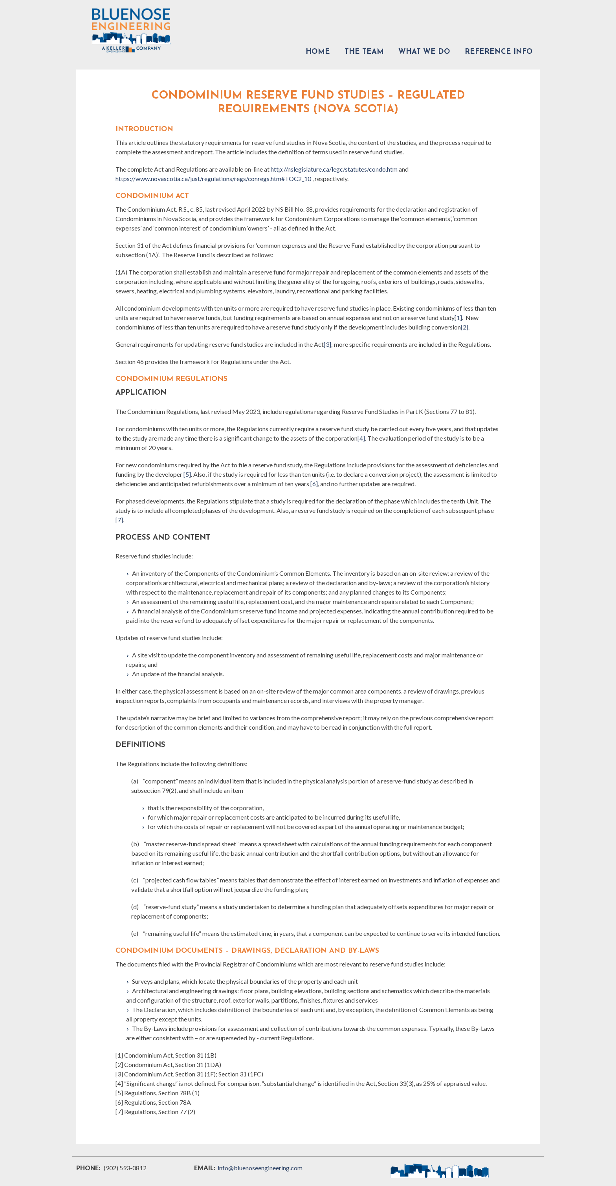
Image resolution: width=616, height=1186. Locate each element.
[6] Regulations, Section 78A (153, 1102)
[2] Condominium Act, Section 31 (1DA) (168, 1064)
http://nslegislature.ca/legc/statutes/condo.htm (334, 169)
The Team (364, 52)
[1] (458, 317)
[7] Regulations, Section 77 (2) (155, 1111)
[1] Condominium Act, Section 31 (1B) (166, 1055)
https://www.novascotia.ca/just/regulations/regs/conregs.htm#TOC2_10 (213, 178)
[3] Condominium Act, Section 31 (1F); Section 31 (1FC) (189, 1074)
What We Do (424, 52)
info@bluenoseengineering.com (260, 1167)
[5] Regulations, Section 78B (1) (158, 1092)
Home (318, 52)
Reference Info (499, 52)
